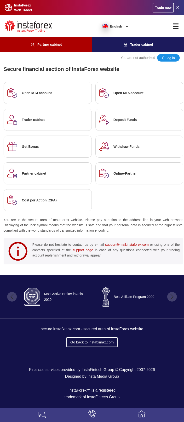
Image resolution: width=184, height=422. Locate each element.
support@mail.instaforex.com (127, 244)
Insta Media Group (103, 376)
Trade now (163, 8)
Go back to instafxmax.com (92, 342)
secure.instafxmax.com (60, 329)
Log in (170, 58)
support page (83, 250)
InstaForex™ (80, 390)
